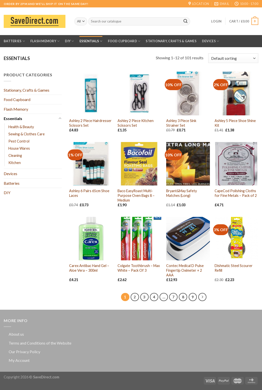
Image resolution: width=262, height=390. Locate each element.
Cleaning (15, 155)
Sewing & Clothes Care (26, 134)
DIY (69, 41)
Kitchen (14, 163)
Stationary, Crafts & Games (171, 41)
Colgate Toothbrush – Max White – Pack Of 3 (139, 268)
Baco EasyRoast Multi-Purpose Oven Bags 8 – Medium (136, 195)
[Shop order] (233, 58)
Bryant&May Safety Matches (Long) (181, 193)
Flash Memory (45, 41)
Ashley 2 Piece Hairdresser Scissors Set (90, 123)
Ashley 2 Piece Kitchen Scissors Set (136, 123)
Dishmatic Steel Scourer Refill (234, 268)
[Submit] (185, 21)
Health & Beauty (21, 127)
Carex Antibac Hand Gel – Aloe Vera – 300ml (89, 268)
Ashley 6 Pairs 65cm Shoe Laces (89, 193)
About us (16, 334)
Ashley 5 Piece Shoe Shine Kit (235, 123)
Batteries (14, 41)
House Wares (19, 148)
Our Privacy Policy (24, 351)
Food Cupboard (124, 41)
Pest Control (18, 141)
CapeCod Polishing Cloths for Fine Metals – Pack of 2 (236, 193)
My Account (19, 360)
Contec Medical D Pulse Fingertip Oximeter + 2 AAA (185, 270)
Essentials (91, 41)
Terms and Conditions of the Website (40, 343)
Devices (210, 41)
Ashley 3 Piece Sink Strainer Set (181, 123)
